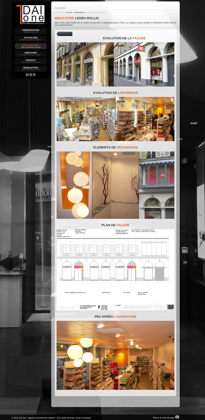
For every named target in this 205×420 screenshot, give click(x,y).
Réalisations (31, 45)
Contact (31, 60)
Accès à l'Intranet (83, 418)
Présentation (30, 30)
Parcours (31, 52)
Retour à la (64, 34)
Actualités (31, 37)
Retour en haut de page (166, 418)
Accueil (69, 12)
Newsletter (30, 67)
